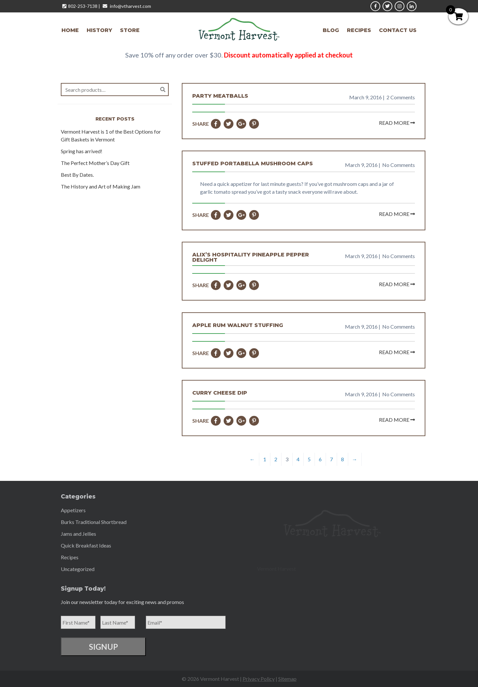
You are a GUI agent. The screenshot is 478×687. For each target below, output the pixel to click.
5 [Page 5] (309, 459)
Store (130, 30)
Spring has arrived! (81, 151)
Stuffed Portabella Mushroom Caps (252, 163)
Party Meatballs (220, 96)
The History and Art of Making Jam (100, 186)
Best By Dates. (77, 175)
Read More (397, 123)
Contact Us (398, 30)
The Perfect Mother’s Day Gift (95, 163)
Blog (331, 30)
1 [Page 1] (264, 459)
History (99, 30)
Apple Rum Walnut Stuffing (237, 325)
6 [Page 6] (320, 459)
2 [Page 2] (275, 459)
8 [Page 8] (342, 459)
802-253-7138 (82, 6)
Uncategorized (77, 569)
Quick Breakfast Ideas (86, 545)
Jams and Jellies (78, 534)
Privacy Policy (259, 679)
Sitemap (287, 679)
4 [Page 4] (298, 459)
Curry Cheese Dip (219, 393)
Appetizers (73, 510)
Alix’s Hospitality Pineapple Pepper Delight (250, 257)
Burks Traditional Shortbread (94, 522)
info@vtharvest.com (130, 6)
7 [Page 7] (331, 459)
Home (70, 30)
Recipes (359, 30)
